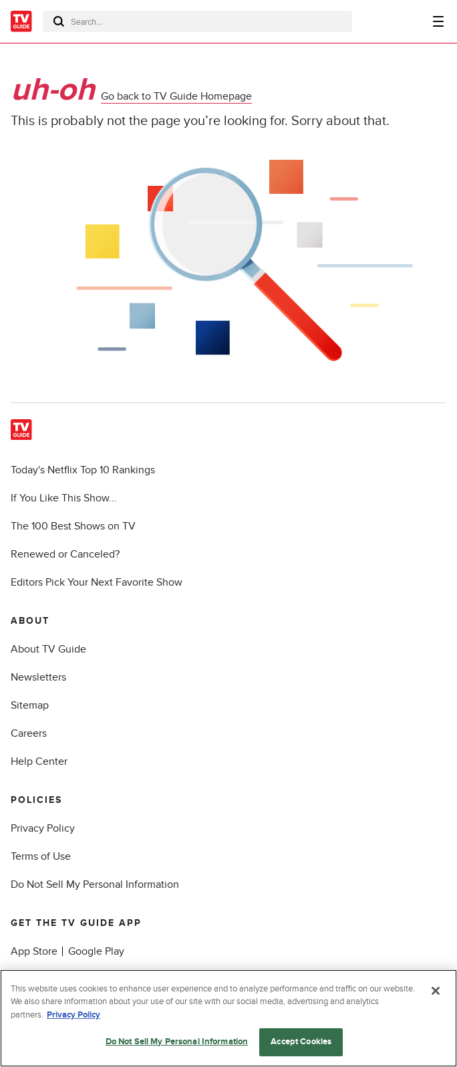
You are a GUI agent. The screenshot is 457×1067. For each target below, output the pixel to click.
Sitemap (30, 705)
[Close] (435, 990)
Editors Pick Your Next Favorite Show (96, 582)
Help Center (39, 761)
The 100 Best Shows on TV (73, 526)
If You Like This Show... (64, 498)
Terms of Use (41, 856)
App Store (34, 951)
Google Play (96, 951)
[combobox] (197, 21)
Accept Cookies (301, 1041)
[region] (228, 1018)
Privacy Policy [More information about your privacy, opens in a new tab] (73, 1015)
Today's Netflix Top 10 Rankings (83, 470)
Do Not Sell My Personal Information (95, 884)
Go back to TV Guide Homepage (176, 96)
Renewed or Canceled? (65, 554)
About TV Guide (48, 649)
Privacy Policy (43, 828)
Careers (29, 733)
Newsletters (38, 677)
